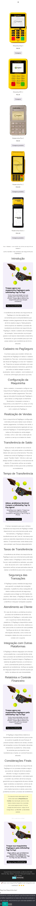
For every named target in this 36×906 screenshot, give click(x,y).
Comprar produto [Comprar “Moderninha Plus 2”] (18, 145)
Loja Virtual (17, 873)
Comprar (18, 53)
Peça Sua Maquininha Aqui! (8, 890)
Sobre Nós (3, 873)
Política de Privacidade (26, 873)
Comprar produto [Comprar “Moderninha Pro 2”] (18, 192)
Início (4, 246)
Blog (8, 873)
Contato (20, 875)
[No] (10, 904)
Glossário (9, 246)
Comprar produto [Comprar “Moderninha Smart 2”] (18, 238)
